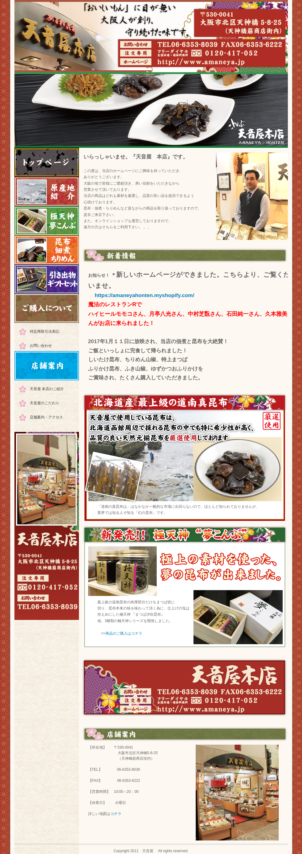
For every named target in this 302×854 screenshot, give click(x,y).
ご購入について (46, 308)
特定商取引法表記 (44, 331)
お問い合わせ (41, 345)
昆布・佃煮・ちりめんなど (46, 249)
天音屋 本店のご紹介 (47, 389)
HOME (46, 162)
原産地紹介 (46, 191)
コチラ (115, 814)
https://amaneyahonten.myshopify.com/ (144, 295)
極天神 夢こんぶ (46, 220)
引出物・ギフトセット (46, 279)
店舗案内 (46, 365)
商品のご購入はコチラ (123, 633)
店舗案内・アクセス (46, 417)
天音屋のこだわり (44, 403)
